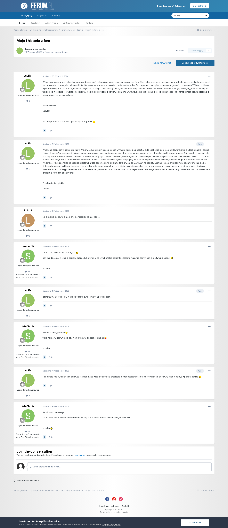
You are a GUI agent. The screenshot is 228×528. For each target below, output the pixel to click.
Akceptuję (195, 522)
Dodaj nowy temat (162, 63)
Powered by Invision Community (114, 512)
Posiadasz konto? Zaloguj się (172, 6)
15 (28, 236)
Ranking (89, 23)
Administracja (51, 23)
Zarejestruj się (199, 6)
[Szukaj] (187, 15)
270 (28, 271)
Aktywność (42, 15)
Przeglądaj (26, 16)
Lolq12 (28, 210)
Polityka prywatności (109, 506)
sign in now (80, 455)
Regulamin (35, 23)
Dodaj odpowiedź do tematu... (45, 466)
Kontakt (125, 506)
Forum (22, 23)
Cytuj (51, 130)
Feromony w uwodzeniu (56, 52)
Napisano (55, 76)
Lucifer (42, 49)
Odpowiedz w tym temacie (195, 63)
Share (180, 50)
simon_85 (28, 246)
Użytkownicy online (72, 23)
